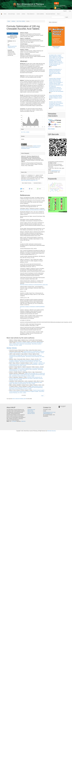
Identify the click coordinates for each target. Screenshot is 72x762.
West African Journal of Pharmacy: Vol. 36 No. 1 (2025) (20, 388)
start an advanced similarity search (19, 398)
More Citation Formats (27, 183)
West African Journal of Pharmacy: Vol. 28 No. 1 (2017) (33, 352)
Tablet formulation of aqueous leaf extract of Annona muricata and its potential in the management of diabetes (25, 360)
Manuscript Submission (50, 13)
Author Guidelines (40, 13)
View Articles (56, 47)
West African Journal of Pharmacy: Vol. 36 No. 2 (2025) (31, 361)
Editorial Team (30, 410)
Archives (23, 13)
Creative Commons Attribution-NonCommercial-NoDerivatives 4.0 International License (31, 147)
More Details (51, 129)
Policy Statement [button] (31, 13)
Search (66, 17)
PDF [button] (12, 33)
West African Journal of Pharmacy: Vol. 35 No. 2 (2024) (24, 383)
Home (5, 13)
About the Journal (31, 413)
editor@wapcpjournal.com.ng (49, 412)
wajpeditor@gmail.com (55, 170)
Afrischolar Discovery (51, 430)
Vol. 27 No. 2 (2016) (21, 21)
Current (18, 13)
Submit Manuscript (31, 409)
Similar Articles (12, 348)
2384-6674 (23, 421)
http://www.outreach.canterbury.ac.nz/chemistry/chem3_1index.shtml (34, 284)
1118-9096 (14, 421)
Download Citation (38, 183)
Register (65, 10)
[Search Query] (57, 17)
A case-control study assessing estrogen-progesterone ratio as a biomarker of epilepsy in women (55, 96)
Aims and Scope (11, 13)
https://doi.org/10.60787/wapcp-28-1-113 (29, 180)
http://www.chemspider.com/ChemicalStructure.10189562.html (32, 209)
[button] (24, 189)
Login (70, 10)
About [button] (58, 13)
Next (42, 395)
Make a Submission (53, 22)
